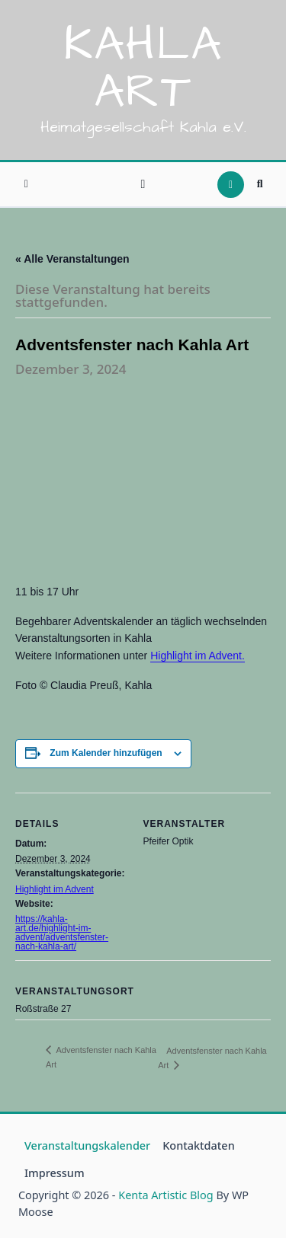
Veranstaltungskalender (87, 1145)
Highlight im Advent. (197, 655)
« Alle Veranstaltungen (72, 259)
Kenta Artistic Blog (165, 1195)
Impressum (54, 1173)
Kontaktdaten (198, 1145)
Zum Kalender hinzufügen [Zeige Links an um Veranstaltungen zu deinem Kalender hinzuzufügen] (106, 753)
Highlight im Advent (54, 889)
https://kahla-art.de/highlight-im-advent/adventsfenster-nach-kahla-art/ (61, 933)
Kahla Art (143, 68)
